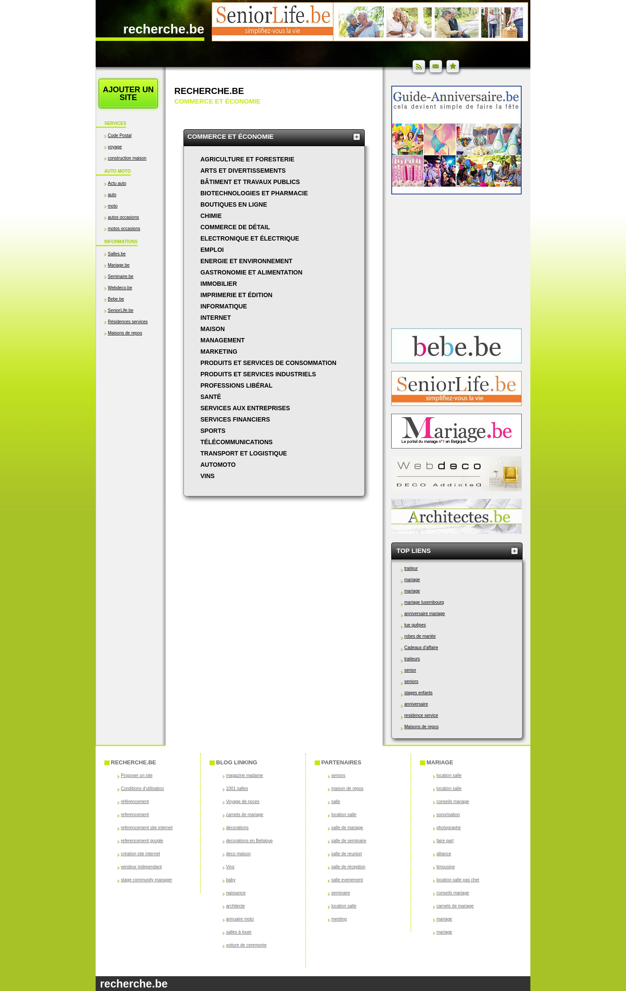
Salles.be (117, 253)
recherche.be (163, 29)
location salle (343, 814)
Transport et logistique (243, 453)
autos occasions (123, 217)
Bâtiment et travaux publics (250, 181)
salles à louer (239, 932)
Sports (213, 430)
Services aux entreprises (245, 408)
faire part (444, 840)
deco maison (238, 853)
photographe (448, 827)
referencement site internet (147, 827)
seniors (411, 681)
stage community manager (146, 879)
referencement (135, 814)
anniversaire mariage (424, 613)
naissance (236, 893)
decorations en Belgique (249, 840)
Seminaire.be (120, 276)
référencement (135, 801)
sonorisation (448, 814)
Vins (207, 475)
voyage (115, 146)
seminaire (340, 893)
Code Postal (119, 135)
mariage (412, 579)
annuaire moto (240, 919)
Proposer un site (137, 775)
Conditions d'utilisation (142, 788)
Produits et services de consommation (268, 362)
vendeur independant (141, 866)
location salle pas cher (457, 879)
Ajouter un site (128, 93)
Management (222, 340)
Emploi (212, 249)
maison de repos (347, 788)
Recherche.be (209, 91)
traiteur (411, 568)
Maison (212, 328)
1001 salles (237, 788)
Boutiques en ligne (233, 204)
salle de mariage (347, 827)
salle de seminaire (348, 840)
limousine (445, 866)
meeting (339, 919)
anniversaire (416, 704)
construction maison (127, 158)
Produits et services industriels (258, 374)
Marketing (218, 351)
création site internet (140, 853)
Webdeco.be (120, 287)
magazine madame (244, 775)
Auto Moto (117, 171)
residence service (421, 715)
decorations (237, 827)
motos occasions (124, 228)
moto (112, 206)
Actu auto (117, 183)
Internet (215, 317)
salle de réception (348, 866)
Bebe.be (116, 299)
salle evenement (347, 879)
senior (410, 670)
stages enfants (418, 692)
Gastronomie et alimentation (251, 272)
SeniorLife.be (120, 310)
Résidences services (128, 321)
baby (231, 879)
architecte (235, 906)
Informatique (223, 306)
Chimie (211, 215)
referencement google (142, 840)
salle (335, 801)
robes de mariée (420, 636)
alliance (443, 853)
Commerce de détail (235, 227)
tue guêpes (415, 625)
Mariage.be (119, 265)
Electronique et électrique (249, 238)
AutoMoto (218, 464)
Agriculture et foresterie (247, 159)
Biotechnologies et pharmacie (254, 193)
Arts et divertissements (243, 170)
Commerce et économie (230, 136)
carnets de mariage (244, 814)
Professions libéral (236, 385)
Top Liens (413, 550)
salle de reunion (346, 853)
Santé (210, 396)
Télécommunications (236, 442)
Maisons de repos (125, 333)
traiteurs (412, 658)
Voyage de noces (243, 801)
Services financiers (235, 419)
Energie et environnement (246, 261)
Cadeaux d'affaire (421, 647)
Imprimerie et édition (236, 294)
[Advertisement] (130, 429)
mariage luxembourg (424, 602)
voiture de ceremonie (246, 945)
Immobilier (218, 283)
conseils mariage (452, 801)
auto (112, 194)
